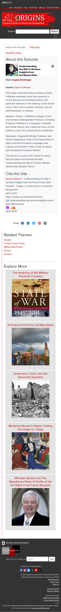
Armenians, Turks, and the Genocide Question (30, 375)
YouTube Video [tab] (13, 53)
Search (11, 31)
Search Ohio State (53, 8)
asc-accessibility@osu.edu (40, 608)
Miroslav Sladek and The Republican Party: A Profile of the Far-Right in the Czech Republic (30, 481)
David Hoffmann (22, 87)
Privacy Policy (54, 582)
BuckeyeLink (18, 8)
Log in (57, 603)
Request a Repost (53, 591)
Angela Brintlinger (21, 80)
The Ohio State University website (7, 3)
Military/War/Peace (13, 247)
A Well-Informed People (51, 598)
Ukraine (8, 254)
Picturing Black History (51, 600)
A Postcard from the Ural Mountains (31, 325)
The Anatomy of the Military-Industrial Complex (30, 274)
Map (26, 8)
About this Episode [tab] (15, 47)
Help (10, 8)
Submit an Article (53, 589)
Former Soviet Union (14, 243)
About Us (56, 584)
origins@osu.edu (53, 580)
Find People (33, 8)
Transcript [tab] (34, 47)
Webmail (42, 8)
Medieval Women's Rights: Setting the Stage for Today (30, 427)
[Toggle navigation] (55, 36)
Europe (7, 240)
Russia (7, 250)
